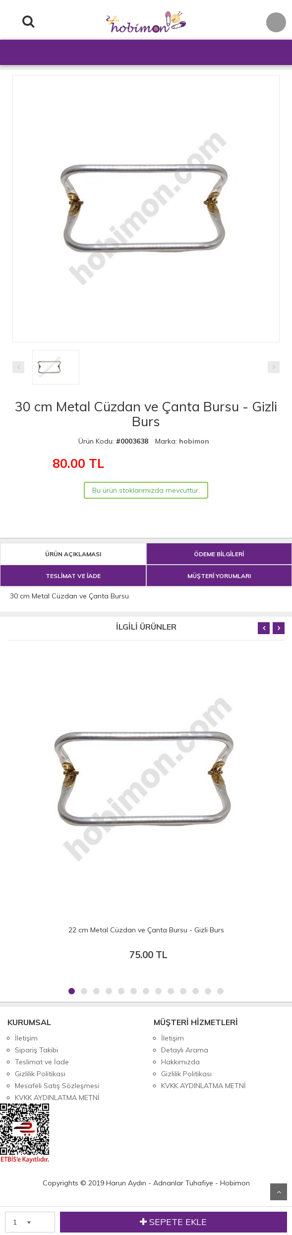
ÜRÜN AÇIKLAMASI (73, 554)
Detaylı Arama (184, 1049)
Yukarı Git (278, 1191)
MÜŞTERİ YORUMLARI (219, 576)
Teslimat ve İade (42, 1061)
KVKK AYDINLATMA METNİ (57, 1097)
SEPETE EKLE (173, 1222)
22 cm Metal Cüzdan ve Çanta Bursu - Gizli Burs (146, 929)
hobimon (194, 441)
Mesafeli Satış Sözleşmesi (57, 1085)
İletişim (26, 1038)
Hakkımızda (180, 1061)
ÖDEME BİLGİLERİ (219, 554)
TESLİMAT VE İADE (73, 576)
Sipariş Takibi (36, 1049)
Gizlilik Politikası (40, 1073)
